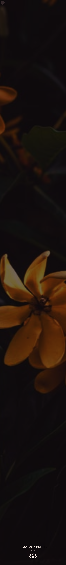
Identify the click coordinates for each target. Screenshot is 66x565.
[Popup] (3, 3)
